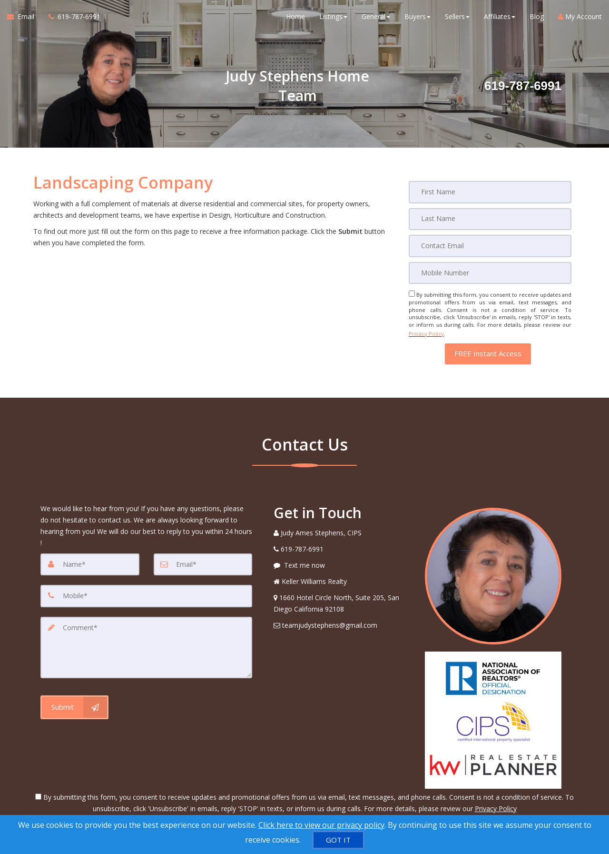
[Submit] (74, 701)
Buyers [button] (417, 18)
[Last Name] (490, 219)
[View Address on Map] (342, 599)
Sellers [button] (457, 18)
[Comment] (146, 643)
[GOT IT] (338, 840)
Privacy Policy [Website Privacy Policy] (426, 331)
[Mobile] (490, 272)
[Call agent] (70, 19)
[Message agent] (342, 561)
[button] (488, 350)
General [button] (376, 18)
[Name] (89, 561)
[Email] (490, 245)
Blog (537, 18)
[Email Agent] (24, 19)
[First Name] (490, 192)
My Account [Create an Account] (580, 18)
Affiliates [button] (499, 18)
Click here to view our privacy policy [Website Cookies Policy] (321, 825)
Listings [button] (333, 18)
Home (295, 18)
